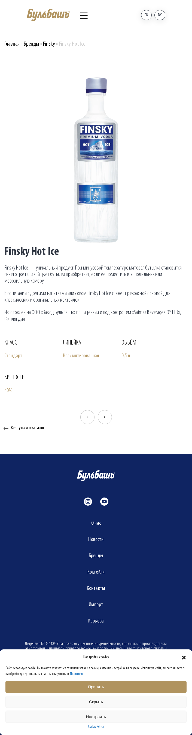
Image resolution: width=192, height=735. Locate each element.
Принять (96, 686)
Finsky (49, 44)
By (160, 15)
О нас (96, 523)
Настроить (96, 716)
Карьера (96, 621)
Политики (76, 674)
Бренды (31, 44)
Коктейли (96, 572)
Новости (95, 539)
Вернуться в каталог (27, 428)
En (146, 15)
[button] (184, 657)
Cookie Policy (96, 727)
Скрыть (96, 701)
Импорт (96, 605)
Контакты (96, 588)
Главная (12, 44)
